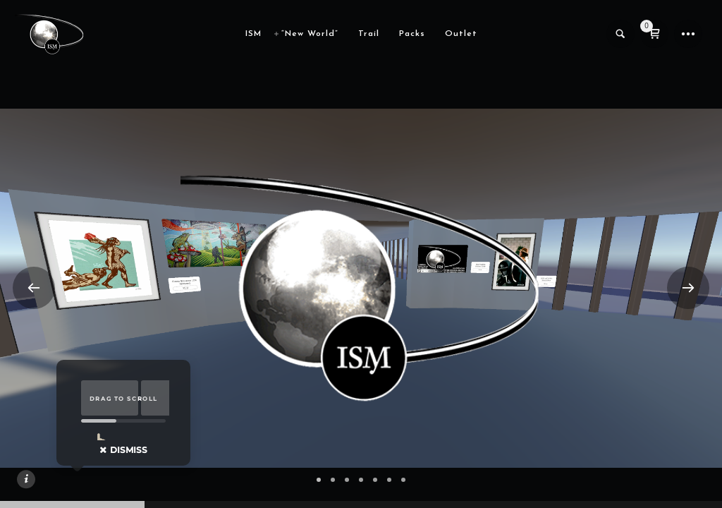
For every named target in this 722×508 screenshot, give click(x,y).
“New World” (309, 34)
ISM (253, 34)
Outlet (461, 34)
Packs (412, 34)
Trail (368, 34)
